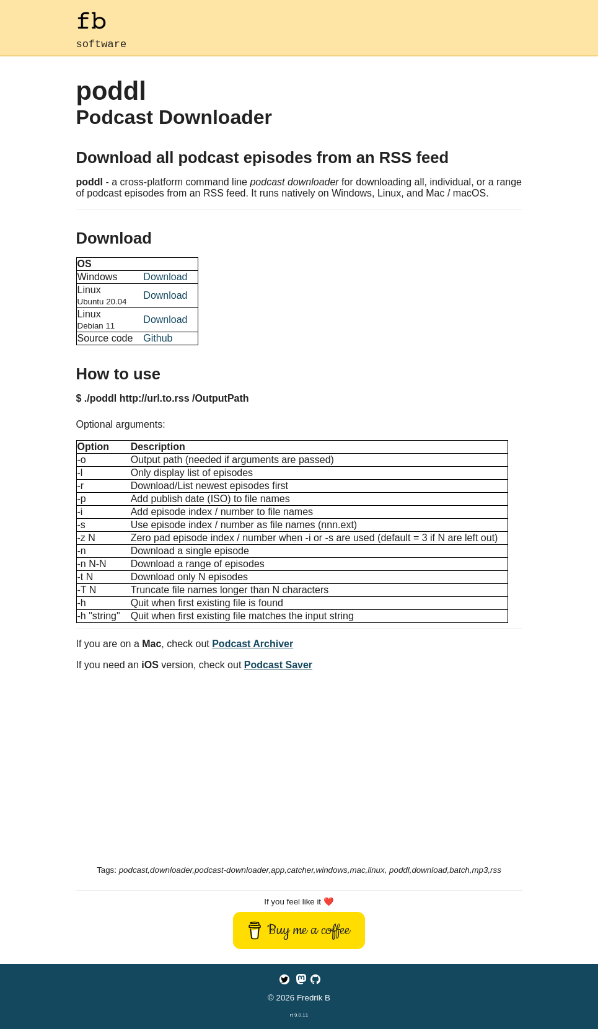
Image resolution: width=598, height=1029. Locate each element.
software (101, 45)
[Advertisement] (299, 770)
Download (165, 279)
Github (157, 340)
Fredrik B (313, 997)
